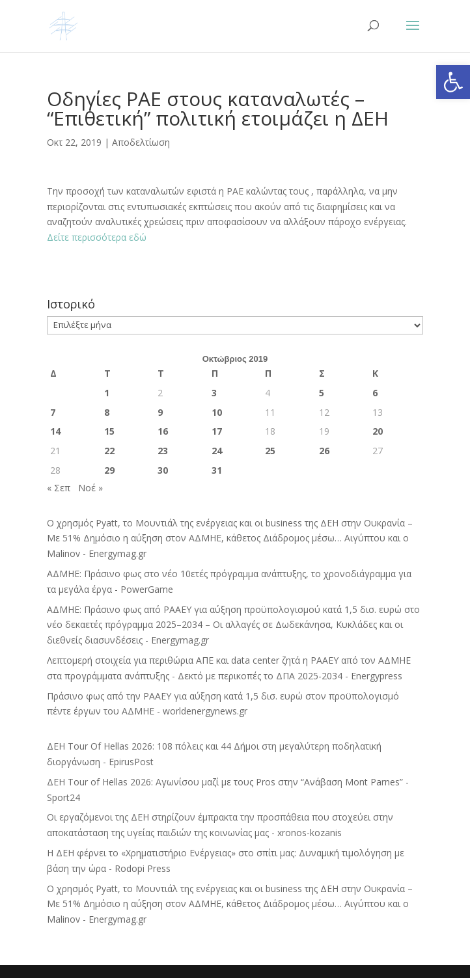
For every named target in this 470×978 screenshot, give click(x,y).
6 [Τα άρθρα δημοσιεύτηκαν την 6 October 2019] (375, 393)
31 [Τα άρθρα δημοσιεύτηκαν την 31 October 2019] (217, 470)
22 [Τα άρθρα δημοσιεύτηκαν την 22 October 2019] (109, 450)
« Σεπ (58, 488)
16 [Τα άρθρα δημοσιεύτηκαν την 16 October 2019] (163, 431)
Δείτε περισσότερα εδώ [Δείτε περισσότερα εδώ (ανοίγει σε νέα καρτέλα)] (96, 237)
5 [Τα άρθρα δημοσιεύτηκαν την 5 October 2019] (321, 393)
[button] (453, 82)
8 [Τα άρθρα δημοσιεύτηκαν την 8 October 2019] (106, 412)
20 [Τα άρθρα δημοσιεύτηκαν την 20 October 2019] (377, 431)
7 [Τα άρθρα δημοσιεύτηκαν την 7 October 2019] (52, 412)
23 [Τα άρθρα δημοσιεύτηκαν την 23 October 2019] (163, 450)
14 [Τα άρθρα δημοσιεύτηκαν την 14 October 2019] (55, 431)
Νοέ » (90, 488)
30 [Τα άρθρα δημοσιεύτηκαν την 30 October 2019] (163, 470)
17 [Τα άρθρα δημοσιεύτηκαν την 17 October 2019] (217, 431)
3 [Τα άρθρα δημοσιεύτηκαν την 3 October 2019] (214, 393)
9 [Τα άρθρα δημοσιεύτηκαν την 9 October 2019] (160, 412)
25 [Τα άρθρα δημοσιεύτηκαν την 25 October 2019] (270, 450)
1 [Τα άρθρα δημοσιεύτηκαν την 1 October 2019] (106, 393)
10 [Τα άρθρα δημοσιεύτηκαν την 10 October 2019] (217, 412)
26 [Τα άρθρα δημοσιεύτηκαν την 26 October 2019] (324, 450)
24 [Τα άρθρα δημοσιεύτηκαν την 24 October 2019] (217, 450)
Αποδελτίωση (141, 142)
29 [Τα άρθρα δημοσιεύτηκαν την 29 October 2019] (109, 470)
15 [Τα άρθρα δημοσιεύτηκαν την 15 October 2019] (109, 431)
